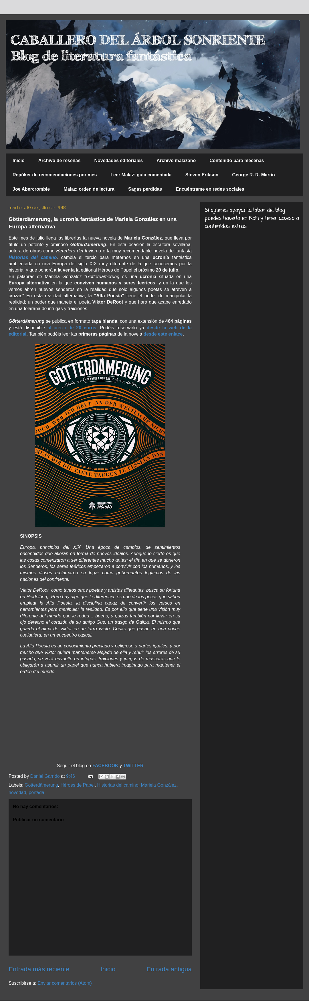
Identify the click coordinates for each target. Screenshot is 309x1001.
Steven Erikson (202, 174)
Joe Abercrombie (31, 189)
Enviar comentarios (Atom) (64, 983)
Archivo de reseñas (59, 160)
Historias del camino (117, 785)
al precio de (71, 327)
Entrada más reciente (39, 969)
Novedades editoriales (118, 160)
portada (36, 792)
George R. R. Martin (253, 174)
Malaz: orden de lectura (89, 189)
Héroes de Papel (77, 785)
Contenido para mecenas (236, 160)
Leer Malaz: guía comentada (140, 174)
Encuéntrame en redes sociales (210, 189)
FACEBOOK (106, 765)
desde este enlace (163, 334)
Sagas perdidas (145, 189)
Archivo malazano (176, 160)
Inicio (19, 160)
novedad (17, 792)
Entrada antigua (169, 969)
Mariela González (159, 785)
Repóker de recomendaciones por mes (55, 174)
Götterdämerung (41, 785)
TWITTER (133, 765)
